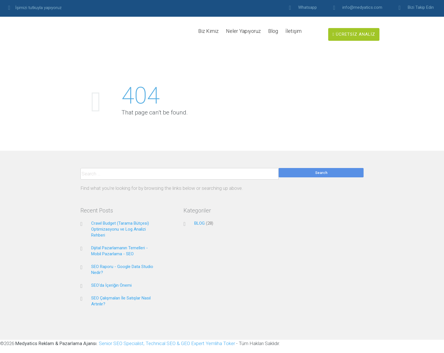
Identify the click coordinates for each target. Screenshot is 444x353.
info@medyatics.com (362, 7)
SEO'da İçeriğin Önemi (111, 285)
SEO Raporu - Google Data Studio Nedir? (122, 269)
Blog (273, 31)
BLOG (199, 223)
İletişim (293, 31)
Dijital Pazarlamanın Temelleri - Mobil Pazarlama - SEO (119, 250)
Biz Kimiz (208, 31)
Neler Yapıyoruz (243, 31)
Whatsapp (307, 7)
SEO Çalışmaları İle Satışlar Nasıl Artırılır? (121, 301)
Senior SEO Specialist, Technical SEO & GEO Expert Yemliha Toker (167, 343)
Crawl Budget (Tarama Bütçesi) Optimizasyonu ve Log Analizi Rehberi (120, 229)
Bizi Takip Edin (421, 7)
